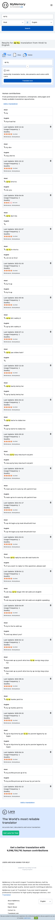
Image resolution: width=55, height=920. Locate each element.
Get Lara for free (10, 833)
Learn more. (27, 918)
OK (36, 918)
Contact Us (11, 910)
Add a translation (11, 104)
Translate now (27, 81)
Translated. (6, 895)
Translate (11, 904)
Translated (13, 913)
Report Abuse (12, 907)
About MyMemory (13, 900)
